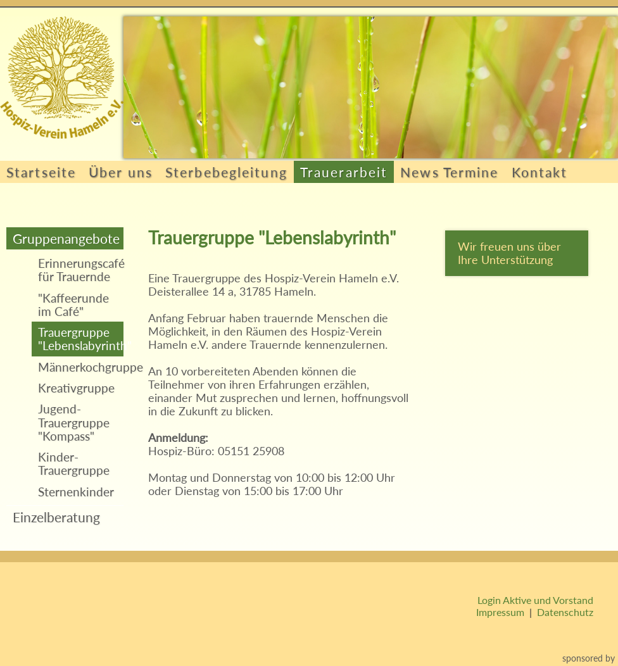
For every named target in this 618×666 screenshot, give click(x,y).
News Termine (449, 172)
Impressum (500, 612)
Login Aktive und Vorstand (535, 600)
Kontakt (540, 172)
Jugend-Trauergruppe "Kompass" (74, 422)
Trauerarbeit (344, 172)
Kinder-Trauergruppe (74, 463)
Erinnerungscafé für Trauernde (80, 270)
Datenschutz (565, 612)
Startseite (41, 172)
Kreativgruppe (76, 387)
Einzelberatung (56, 517)
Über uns (121, 172)
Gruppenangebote (66, 238)
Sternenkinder (76, 491)
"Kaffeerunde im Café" (73, 304)
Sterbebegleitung (226, 172)
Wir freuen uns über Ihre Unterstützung (509, 253)
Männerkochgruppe (80, 367)
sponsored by (588, 658)
